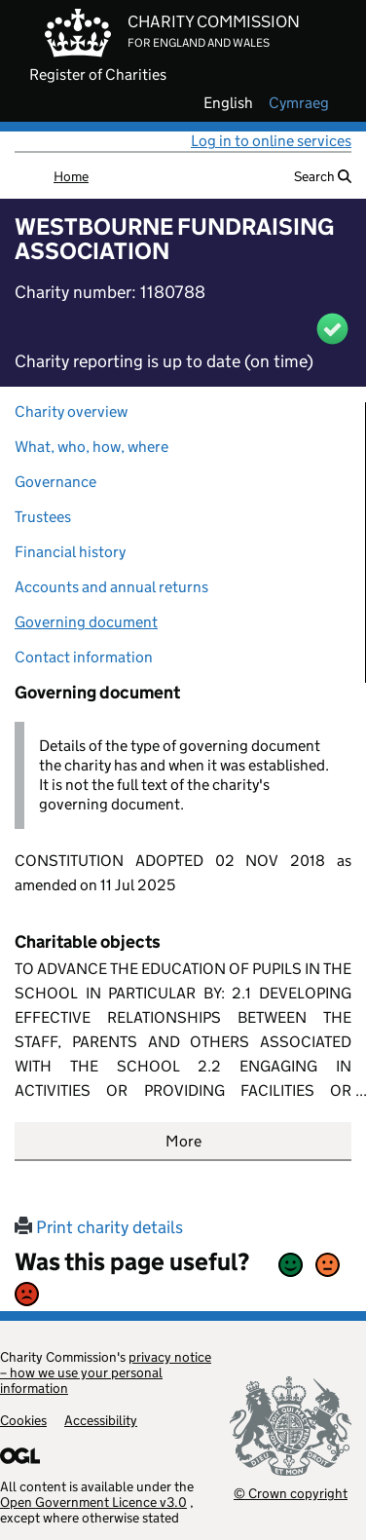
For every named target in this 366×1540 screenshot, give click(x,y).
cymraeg (299, 103)
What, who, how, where (91, 446)
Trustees (43, 516)
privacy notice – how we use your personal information (105, 1372)
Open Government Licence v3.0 (93, 1502)
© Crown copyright (291, 1492)
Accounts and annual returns (111, 587)
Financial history (70, 552)
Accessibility (100, 1420)
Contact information (84, 657)
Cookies (23, 1420)
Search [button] (322, 176)
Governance (55, 481)
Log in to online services (271, 140)
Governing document (86, 622)
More (183, 1141)
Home (71, 176)
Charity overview (71, 411)
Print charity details (99, 1227)
